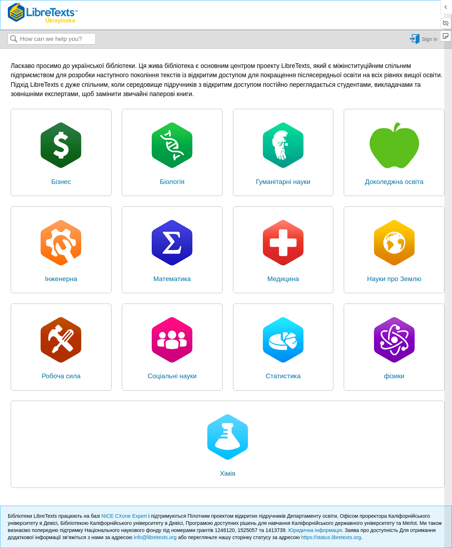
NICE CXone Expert (125, 516)
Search (13, 39)
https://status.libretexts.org (331, 537)
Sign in (429, 39)
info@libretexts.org (155, 537)
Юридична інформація (315, 530)
